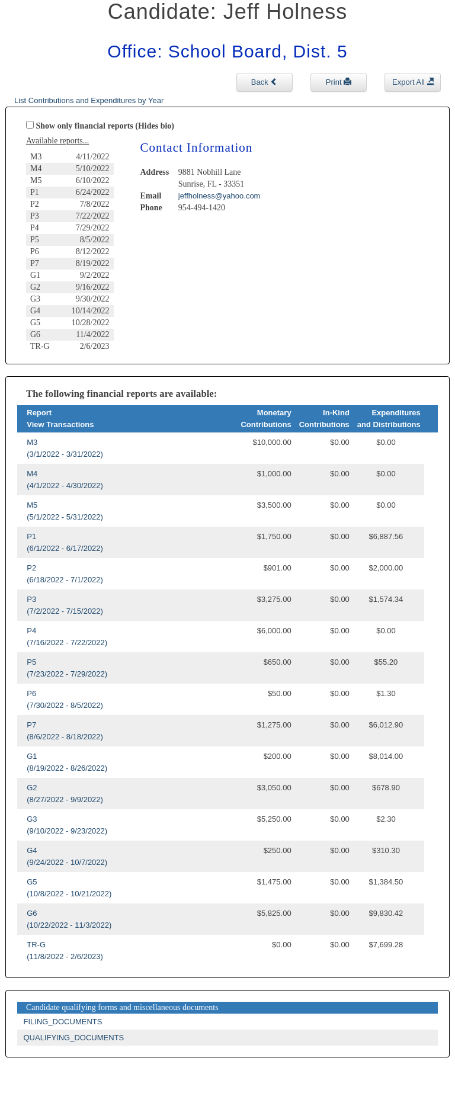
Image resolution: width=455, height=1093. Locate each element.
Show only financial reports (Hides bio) (105, 125)
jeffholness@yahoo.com (219, 195)
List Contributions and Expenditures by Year (89, 100)
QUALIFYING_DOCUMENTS (74, 1037)
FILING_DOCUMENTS (63, 1021)
